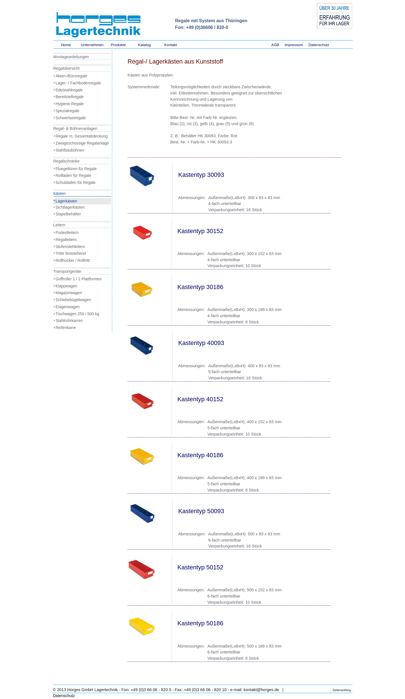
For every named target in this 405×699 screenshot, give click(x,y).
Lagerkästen (66, 201)
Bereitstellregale (70, 96)
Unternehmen (92, 45)
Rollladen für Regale (73, 175)
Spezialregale (68, 111)
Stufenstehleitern (70, 246)
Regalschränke (66, 161)
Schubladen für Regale (76, 182)
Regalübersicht (66, 68)
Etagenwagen (68, 307)
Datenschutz (319, 45)
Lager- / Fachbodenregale (78, 83)
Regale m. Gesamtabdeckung (82, 136)
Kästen (59, 193)
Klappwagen (66, 286)
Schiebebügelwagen (73, 299)
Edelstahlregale (69, 90)
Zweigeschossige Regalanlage (82, 143)
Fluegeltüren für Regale (76, 168)
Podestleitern (67, 232)
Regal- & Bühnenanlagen (75, 128)
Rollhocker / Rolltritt (73, 260)
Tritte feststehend (71, 253)
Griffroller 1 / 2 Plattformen (79, 279)
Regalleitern (66, 239)
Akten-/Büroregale (71, 76)
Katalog (144, 45)
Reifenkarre (66, 327)
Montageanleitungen (71, 57)
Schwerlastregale (71, 118)
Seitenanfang (341, 690)
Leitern (59, 225)
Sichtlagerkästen (70, 207)
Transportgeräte (67, 271)
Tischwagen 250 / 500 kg (77, 314)
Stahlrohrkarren (69, 320)
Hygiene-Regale (70, 104)
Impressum (294, 45)
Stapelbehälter (68, 214)
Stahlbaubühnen (70, 150)
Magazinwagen (69, 292)
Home (66, 45)
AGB (275, 45)
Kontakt (170, 45)
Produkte (118, 45)
